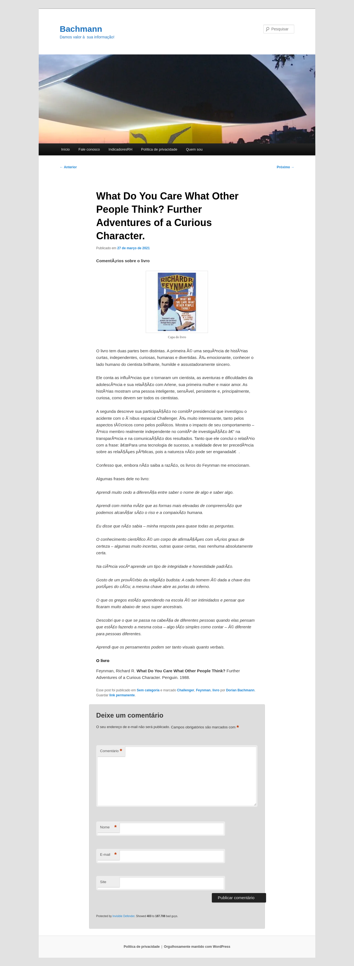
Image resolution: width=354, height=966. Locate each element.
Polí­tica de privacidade (159, 149)
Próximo (285, 167)
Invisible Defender (124, 916)
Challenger (185, 690)
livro (215, 690)
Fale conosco (89, 149)
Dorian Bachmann (240, 690)
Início (65, 149)
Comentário (111, 751)
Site (103, 882)
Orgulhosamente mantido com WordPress (197, 947)
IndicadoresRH (120, 149)
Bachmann (81, 28)
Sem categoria (148, 690)
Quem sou (194, 149)
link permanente (122, 695)
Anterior (68, 167)
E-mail (108, 855)
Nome (108, 827)
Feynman (203, 690)
